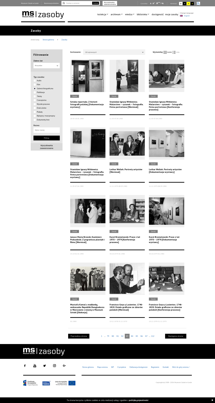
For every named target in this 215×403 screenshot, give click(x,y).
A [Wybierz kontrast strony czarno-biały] (184, 3)
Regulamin (155, 367)
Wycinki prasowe (43, 104)
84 (132, 336)
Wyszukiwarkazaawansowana (46, 146)
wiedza (128, 14)
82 (122, 336)
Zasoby (64, 40)
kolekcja (101, 14)
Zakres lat (38, 61)
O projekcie (121, 367)
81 (118, 336)
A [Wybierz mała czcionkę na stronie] (150, 3)
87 (146, 336)
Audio (39, 80)
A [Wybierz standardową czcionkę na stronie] (154, 3)
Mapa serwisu (102, 367)
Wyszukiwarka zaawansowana (110, 3)
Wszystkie (46, 65)
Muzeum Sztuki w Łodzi (30, 3)
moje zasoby (171, 14)
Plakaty (40, 112)
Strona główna (48, 40)
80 (113, 336)
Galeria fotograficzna (45, 88)
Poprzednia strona (79, 336)
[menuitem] (103, 14)
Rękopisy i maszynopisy (46, 116)
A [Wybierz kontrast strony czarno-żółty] (192, 3)
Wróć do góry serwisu (181, 367)
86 (142, 336)
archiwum (116, 14)
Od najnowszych (114, 52)
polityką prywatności (138, 400)
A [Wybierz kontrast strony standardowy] (180, 3)
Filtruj (46, 138)
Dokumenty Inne (43, 120)
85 (137, 336)
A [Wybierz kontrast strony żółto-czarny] (188, 3)
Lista (175, 52)
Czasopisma (41, 100)
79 (108, 336)
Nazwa (36, 125)
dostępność (158, 14)
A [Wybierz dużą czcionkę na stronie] (158, 3)
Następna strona (175, 336)
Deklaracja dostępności (139, 367)
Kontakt (166, 367)
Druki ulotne (41, 108)
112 (152, 336)
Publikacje (41, 92)
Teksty (39, 96)
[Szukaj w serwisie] (76, 3)
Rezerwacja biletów (51, 3)
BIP (112, 367)
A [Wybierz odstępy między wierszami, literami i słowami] (163, 3)
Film (38, 84)
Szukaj (95, 3)
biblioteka (142, 14)
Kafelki (168, 52)
